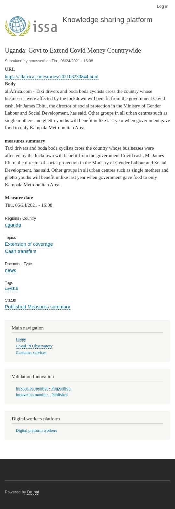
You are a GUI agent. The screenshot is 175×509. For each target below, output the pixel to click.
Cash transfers (20, 251)
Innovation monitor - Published (42, 394)
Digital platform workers (36, 430)
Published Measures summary (37, 306)
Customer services (31, 352)
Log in (162, 6)
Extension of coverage (29, 244)
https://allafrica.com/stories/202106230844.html (52, 76)
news (10, 270)
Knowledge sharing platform (108, 20)
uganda (13, 225)
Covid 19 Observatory (34, 346)
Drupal (33, 492)
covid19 (11, 288)
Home (21, 339)
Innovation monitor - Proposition (43, 388)
